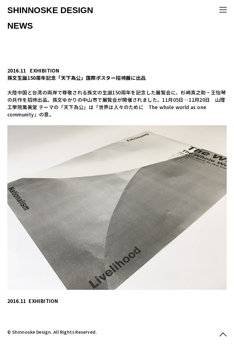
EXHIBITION (44, 70)
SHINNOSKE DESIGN (50, 10)
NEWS (20, 25)
